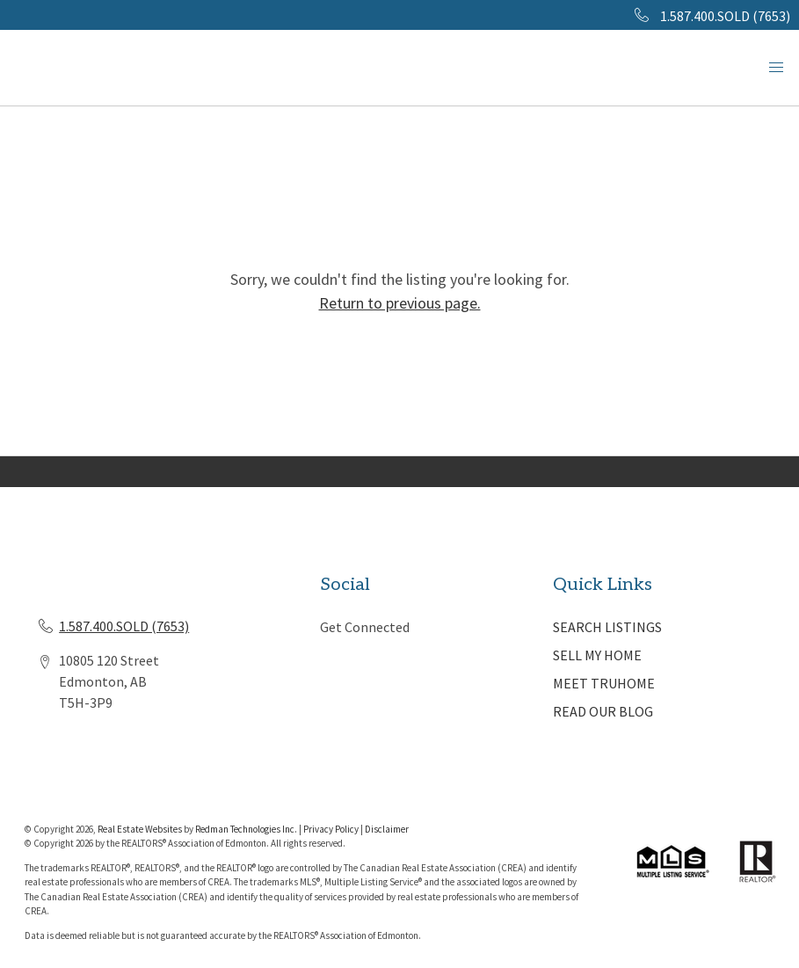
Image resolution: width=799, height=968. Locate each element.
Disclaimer (387, 829)
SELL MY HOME (597, 655)
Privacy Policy (331, 829)
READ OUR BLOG (603, 711)
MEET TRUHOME (604, 683)
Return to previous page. (400, 303)
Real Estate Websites (141, 829)
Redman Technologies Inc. (247, 829)
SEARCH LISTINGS (607, 627)
